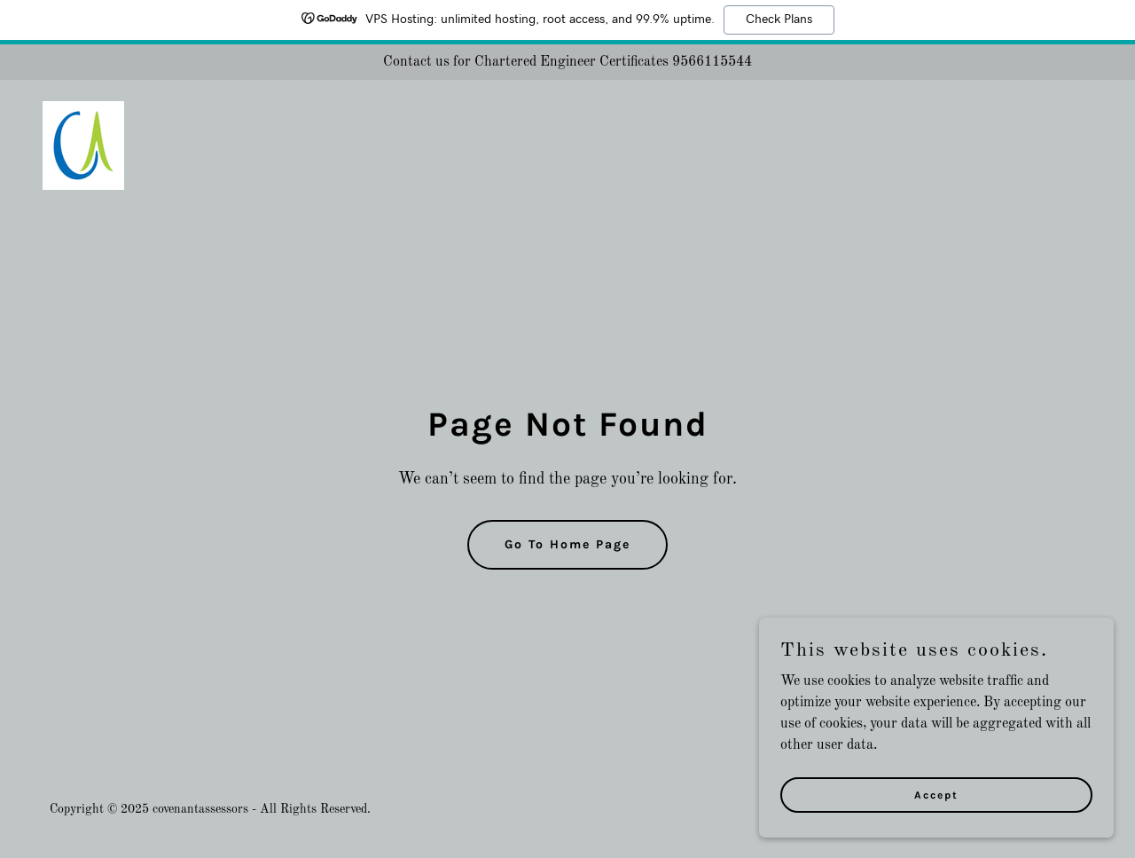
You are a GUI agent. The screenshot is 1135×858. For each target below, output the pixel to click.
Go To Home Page (567, 544)
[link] (83, 145)
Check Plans (779, 19)
